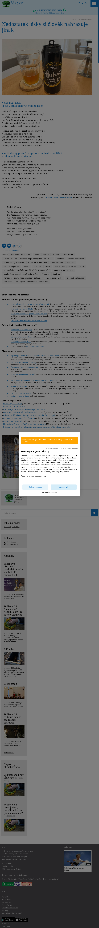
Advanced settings (49, 492)
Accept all (63, 487)
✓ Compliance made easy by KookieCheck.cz (62, 448)
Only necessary (35, 487)
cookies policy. (40, 476)
